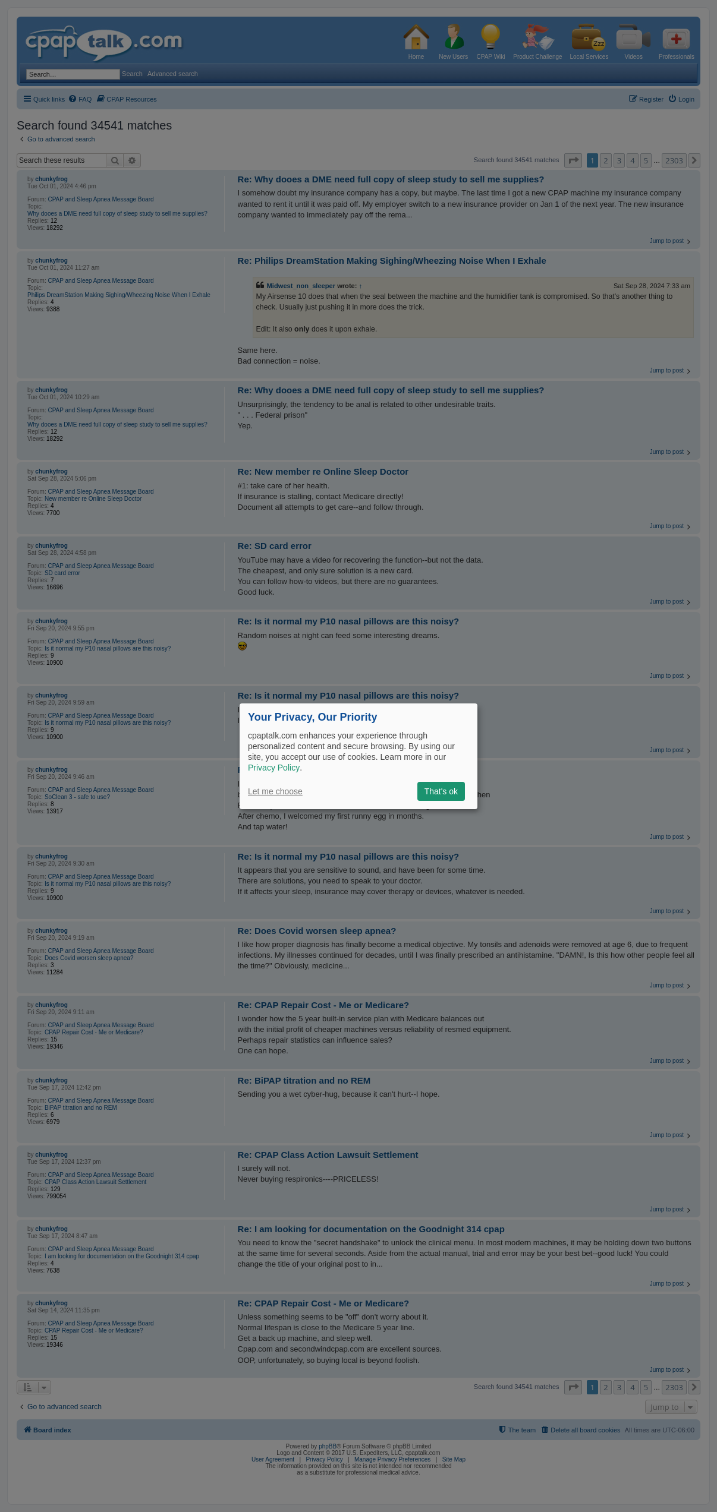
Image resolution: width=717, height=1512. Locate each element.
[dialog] (358, 756)
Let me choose (275, 791)
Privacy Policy (274, 767)
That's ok (441, 791)
